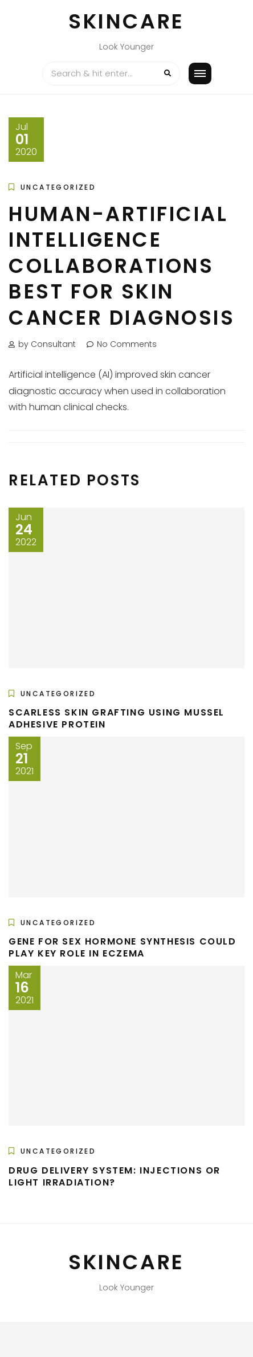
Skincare (126, 21)
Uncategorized (58, 187)
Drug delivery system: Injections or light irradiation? (115, 1176)
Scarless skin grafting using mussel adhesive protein (117, 718)
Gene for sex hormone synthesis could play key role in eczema (122, 947)
